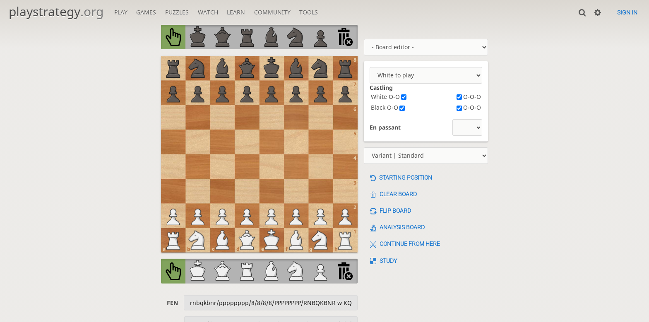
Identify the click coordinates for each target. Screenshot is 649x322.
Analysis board (402, 227)
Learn (236, 12)
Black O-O (388, 107)
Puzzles (177, 12)
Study (388, 260)
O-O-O (469, 97)
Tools (308, 12)
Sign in (627, 12)
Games (146, 12)
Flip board (395, 210)
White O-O (388, 97)
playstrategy (56, 11)
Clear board (398, 194)
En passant (385, 127)
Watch (208, 12)
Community (272, 12)
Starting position (405, 177)
